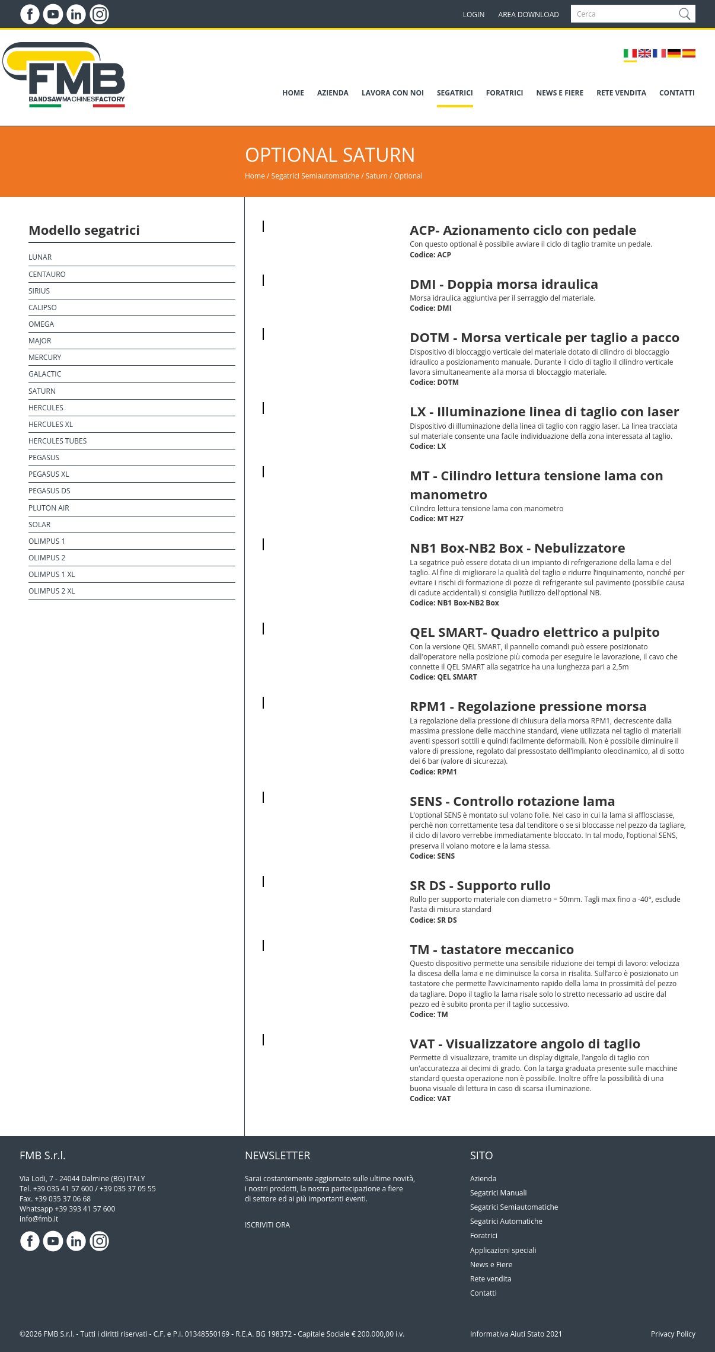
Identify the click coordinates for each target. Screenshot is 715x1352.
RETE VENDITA (621, 93)
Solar (39, 524)
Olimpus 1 (46, 541)
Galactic (44, 374)
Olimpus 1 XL (51, 574)
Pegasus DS (49, 491)
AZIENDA (333, 93)
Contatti (483, 1293)
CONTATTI (677, 93)
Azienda (483, 1179)
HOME (293, 93)
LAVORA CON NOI (393, 93)
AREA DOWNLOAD (529, 14)
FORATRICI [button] (505, 93)
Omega (41, 324)
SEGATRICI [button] (455, 93)
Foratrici (483, 1235)
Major (39, 341)
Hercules (45, 408)
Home (255, 176)
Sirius (39, 291)
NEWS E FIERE (560, 93)
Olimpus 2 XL (51, 591)
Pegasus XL (48, 474)
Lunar (40, 257)
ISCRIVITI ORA (267, 1225)
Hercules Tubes (57, 441)
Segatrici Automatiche (506, 1221)
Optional (408, 176)
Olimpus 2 (46, 558)
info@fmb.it (39, 1219)
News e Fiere (491, 1264)
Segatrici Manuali (498, 1193)
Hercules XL (50, 424)
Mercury (44, 357)
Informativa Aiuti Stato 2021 (516, 1334)
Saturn (378, 176)
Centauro (47, 274)
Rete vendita (491, 1279)
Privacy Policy (673, 1334)
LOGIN (474, 14)
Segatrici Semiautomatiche (316, 176)
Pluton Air (48, 508)
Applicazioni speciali (503, 1250)
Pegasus (43, 457)
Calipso (42, 307)
